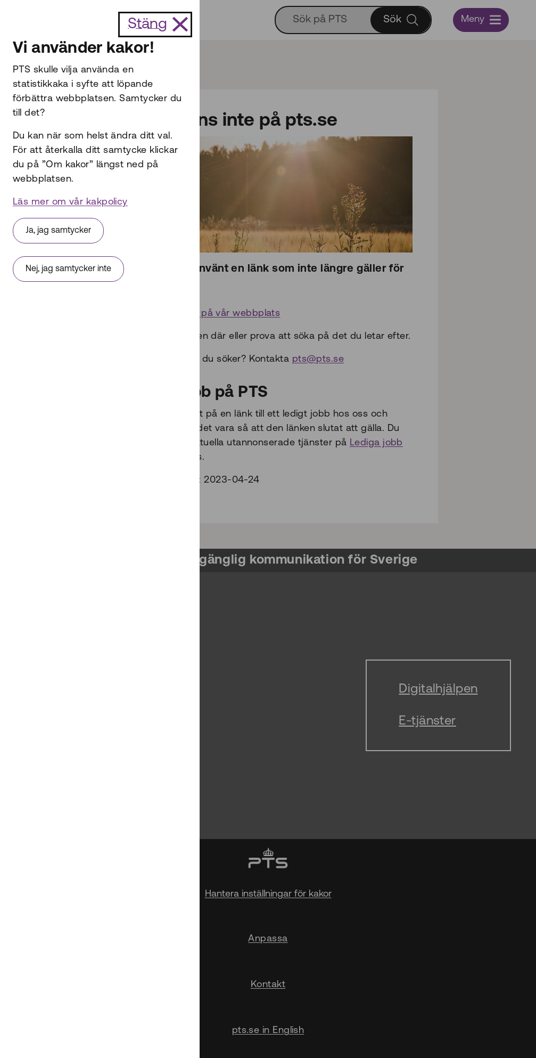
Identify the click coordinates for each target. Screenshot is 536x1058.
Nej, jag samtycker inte (68, 269)
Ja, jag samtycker (58, 230)
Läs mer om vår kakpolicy (70, 202)
